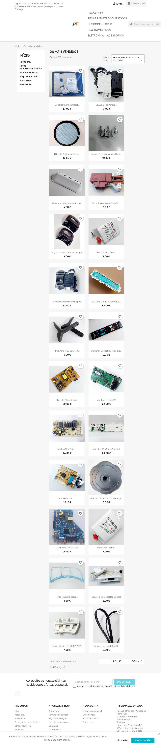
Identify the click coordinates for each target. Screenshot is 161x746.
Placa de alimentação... (67, 400)
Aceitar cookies (142, 740)
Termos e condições (58, 714)
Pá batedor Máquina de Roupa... (67, 203)
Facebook (17, 693)
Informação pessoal (92, 711)
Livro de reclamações (59, 722)
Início (24, 55)
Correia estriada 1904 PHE (106, 646)
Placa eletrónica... (67, 498)
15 (120, 661)
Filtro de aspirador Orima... (67, 154)
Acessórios (115, 35)
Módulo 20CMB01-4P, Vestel (106, 449)
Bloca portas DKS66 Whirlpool (67, 301)
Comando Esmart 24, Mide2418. (106, 350)
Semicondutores (100, 24)
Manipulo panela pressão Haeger (106, 498)
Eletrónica (96, 35)
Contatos (53, 725)
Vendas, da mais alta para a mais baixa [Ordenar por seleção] (128, 59)
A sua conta (90, 705)
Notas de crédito (91, 718)
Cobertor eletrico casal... (67, 104)
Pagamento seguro (58, 718)
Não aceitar (122, 740)
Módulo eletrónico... (67, 449)
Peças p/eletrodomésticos (107, 18)
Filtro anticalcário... (106, 252)
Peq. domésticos (99, 30)
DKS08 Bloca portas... (106, 104)
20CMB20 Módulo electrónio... (106, 301)
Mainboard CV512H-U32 (67, 547)
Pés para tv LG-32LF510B (67, 350)
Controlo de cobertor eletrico (106, 596)
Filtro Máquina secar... (67, 596)
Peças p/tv (95, 13)
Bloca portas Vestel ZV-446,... (106, 203)
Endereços (88, 722)
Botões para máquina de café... (106, 154)
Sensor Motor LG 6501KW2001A (67, 646)
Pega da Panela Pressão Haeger (67, 252)
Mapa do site (55, 729)
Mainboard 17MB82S (106, 400)
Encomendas (89, 714)
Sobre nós (54, 711)
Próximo (138, 661)
